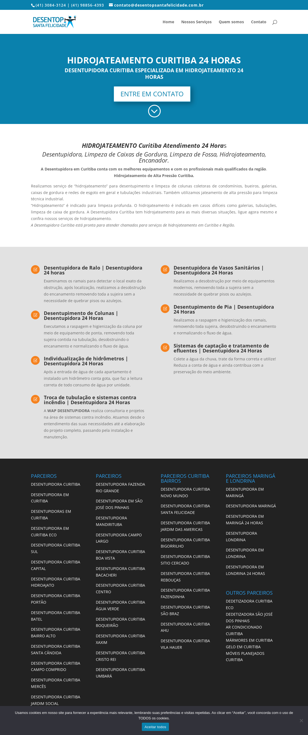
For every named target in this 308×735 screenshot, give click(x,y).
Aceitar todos (155, 727)
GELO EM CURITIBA (243, 646)
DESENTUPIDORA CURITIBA (55, 484)
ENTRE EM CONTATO (152, 93)
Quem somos (231, 22)
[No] (301, 720)
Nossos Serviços (196, 22)
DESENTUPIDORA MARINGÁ (251, 505)
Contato (258, 22)
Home (168, 22)
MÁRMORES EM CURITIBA (249, 640)
